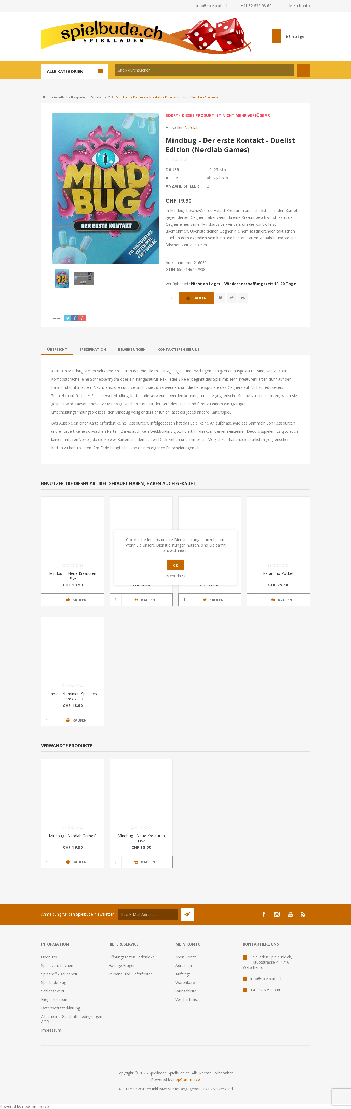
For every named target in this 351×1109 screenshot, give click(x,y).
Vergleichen (232, 298)
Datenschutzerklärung (60, 1008)
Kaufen (199, 297)
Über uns (49, 957)
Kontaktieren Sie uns (179, 349)
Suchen (303, 70)
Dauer (172, 169)
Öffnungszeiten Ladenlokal (131, 957)
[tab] (57, 349)
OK (175, 565)
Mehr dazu (175, 575)
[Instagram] (277, 914)
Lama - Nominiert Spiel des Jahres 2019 (73, 696)
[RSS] (303, 914)
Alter (172, 177)
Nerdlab (192, 127)
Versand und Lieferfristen (130, 974)
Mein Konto (299, 5)
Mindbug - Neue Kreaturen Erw (72, 576)
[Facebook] (263, 914)
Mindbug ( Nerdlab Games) (73, 835)
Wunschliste (186, 991)
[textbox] (204, 70)
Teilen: (56, 318)
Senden (187, 914)
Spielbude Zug (53, 982)
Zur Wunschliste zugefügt (220, 298)
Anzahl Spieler (182, 186)
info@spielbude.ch (212, 5)
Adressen (184, 965)
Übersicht (57, 349)
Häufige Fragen (121, 965)
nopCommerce (186, 1079)
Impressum (51, 1030)
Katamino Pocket (278, 573)
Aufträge (183, 974)
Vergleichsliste (188, 999)
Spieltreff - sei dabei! (59, 974)
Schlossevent (52, 991)
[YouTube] (290, 914)
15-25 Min (216, 169)
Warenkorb (185, 982)
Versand (226, 1088)
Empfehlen (243, 298)
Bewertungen (132, 349)
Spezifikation (92, 349)
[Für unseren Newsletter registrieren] (148, 914)
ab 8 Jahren (217, 177)
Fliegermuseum (55, 999)
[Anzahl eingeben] (172, 298)
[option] (62, 278)
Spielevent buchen (57, 965)
